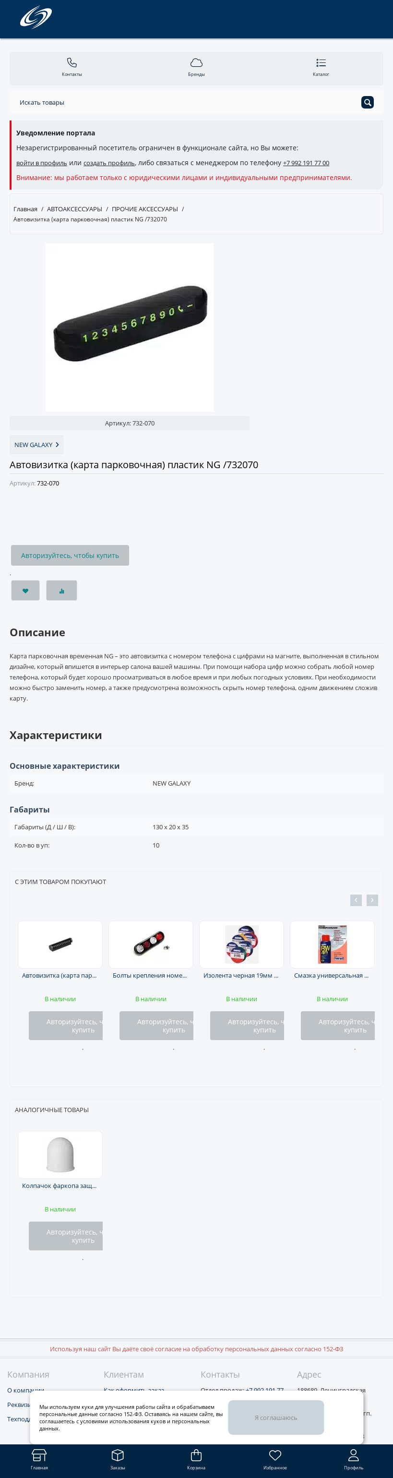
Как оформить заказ (134, 1390)
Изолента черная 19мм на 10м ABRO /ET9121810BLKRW (241, 975)
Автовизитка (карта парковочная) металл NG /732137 (60, 975)
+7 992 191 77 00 (306, 162)
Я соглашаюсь (276, 1417)
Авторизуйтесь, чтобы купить (70, 555)
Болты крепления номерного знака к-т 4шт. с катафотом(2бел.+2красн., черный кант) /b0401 (151, 975)
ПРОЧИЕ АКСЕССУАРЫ (145, 209)
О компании (25, 1390)
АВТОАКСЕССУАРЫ (74, 209)
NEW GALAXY (36, 444)
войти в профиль (41, 162)
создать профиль (109, 162)
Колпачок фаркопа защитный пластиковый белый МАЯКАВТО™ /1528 (60, 1185)
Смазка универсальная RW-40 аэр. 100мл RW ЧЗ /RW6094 (332, 975)
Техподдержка (28, 1419)
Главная (25, 209)
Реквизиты (23, 1404)
